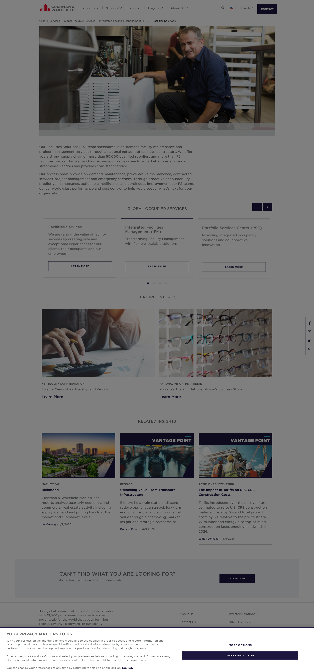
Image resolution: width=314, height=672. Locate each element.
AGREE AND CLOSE (240, 655)
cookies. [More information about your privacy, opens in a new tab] (127, 667)
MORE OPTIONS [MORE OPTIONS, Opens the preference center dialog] (240, 645)
